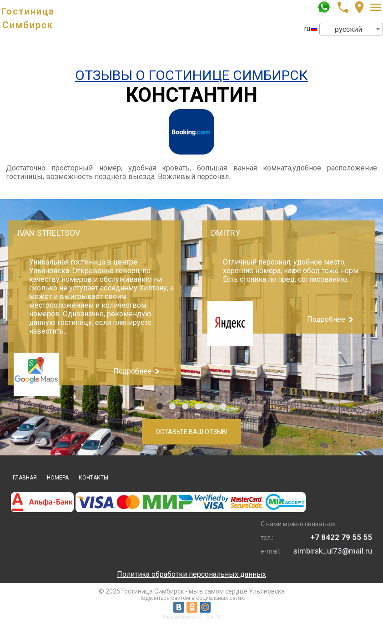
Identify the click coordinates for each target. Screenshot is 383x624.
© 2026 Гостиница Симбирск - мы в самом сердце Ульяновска (192, 591)
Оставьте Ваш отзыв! (191, 431)
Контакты (93, 477)
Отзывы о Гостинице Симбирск (191, 75)
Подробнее (132, 371)
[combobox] (351, 29)
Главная (25, 477)
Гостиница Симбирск (28, 18)
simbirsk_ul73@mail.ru (332, 550)
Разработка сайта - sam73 (191, 616)
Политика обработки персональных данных (191, 574)
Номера (58, 477)
